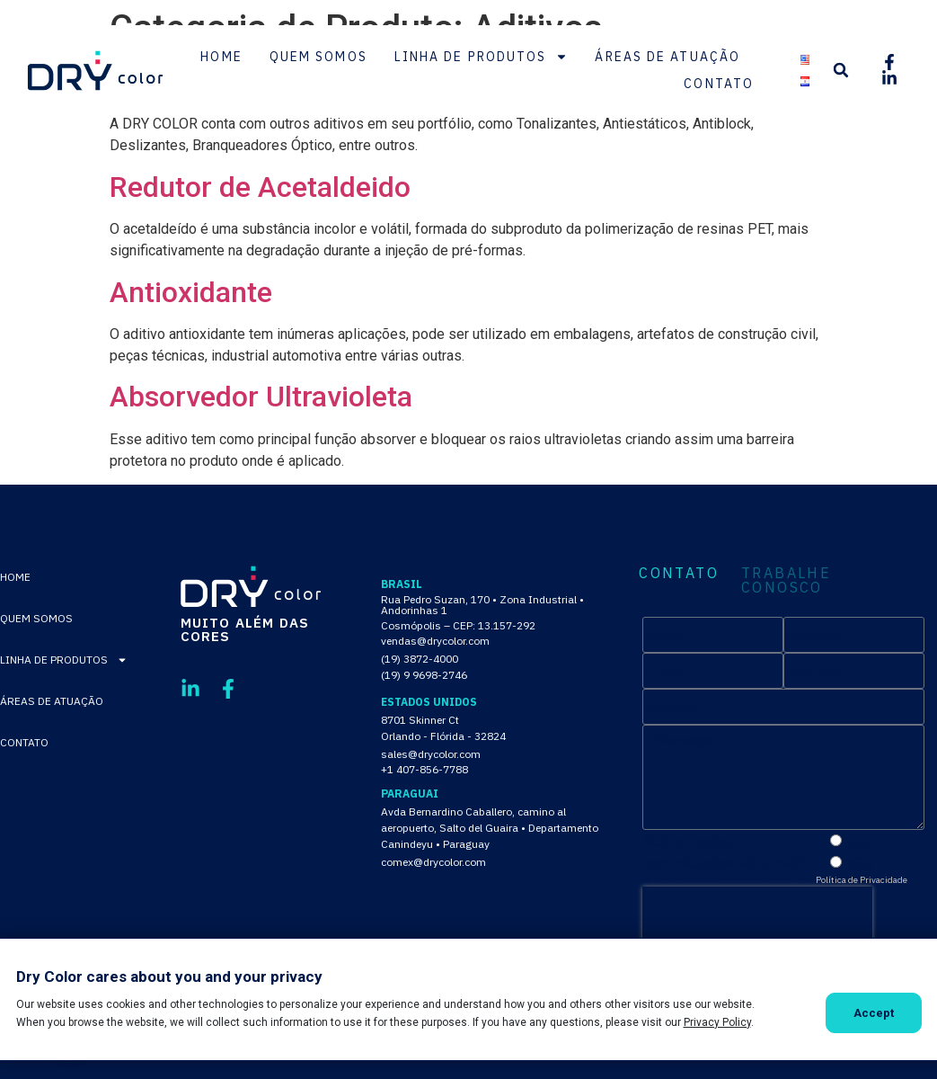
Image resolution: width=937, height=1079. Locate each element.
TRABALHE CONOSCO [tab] (786, 580)
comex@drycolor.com (433, 862)
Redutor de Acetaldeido (260, 187)
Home (221, 57)
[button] (840, 70)
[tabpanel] (783, 796)
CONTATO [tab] (679, 574)
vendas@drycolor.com (435, 640)
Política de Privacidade (861, 880)
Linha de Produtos (481, 56)
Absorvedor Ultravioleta (261, 396)
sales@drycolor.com (431, 754)
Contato (719, 84)
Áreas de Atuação (667, 57)
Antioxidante (191, 292)
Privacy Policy (717, 1022)
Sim (857, 842)
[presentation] (757, 914)
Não (858, 863)
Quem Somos (318, 57)
